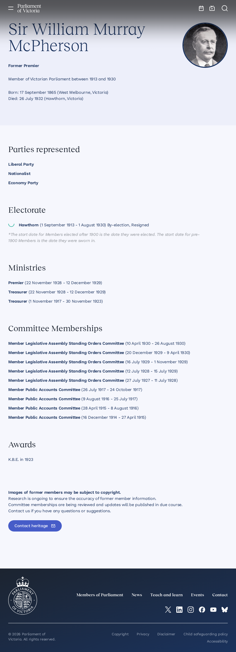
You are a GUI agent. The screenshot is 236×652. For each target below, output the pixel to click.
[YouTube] (213, 609)
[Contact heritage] (35, 526)
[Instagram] (191, 609)
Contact (220, 595)
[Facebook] (202, 609)
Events (197, 595)
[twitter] (168, 609)
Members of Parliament (99, 595)
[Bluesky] (225, 609)
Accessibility (217, 641)
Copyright (120, 634)
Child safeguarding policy (205, 634)
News (137, 595)
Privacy (143, 634)
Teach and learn (166, 595)
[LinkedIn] (179, 609)
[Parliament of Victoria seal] (22, 596)
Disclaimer (166, 634)
